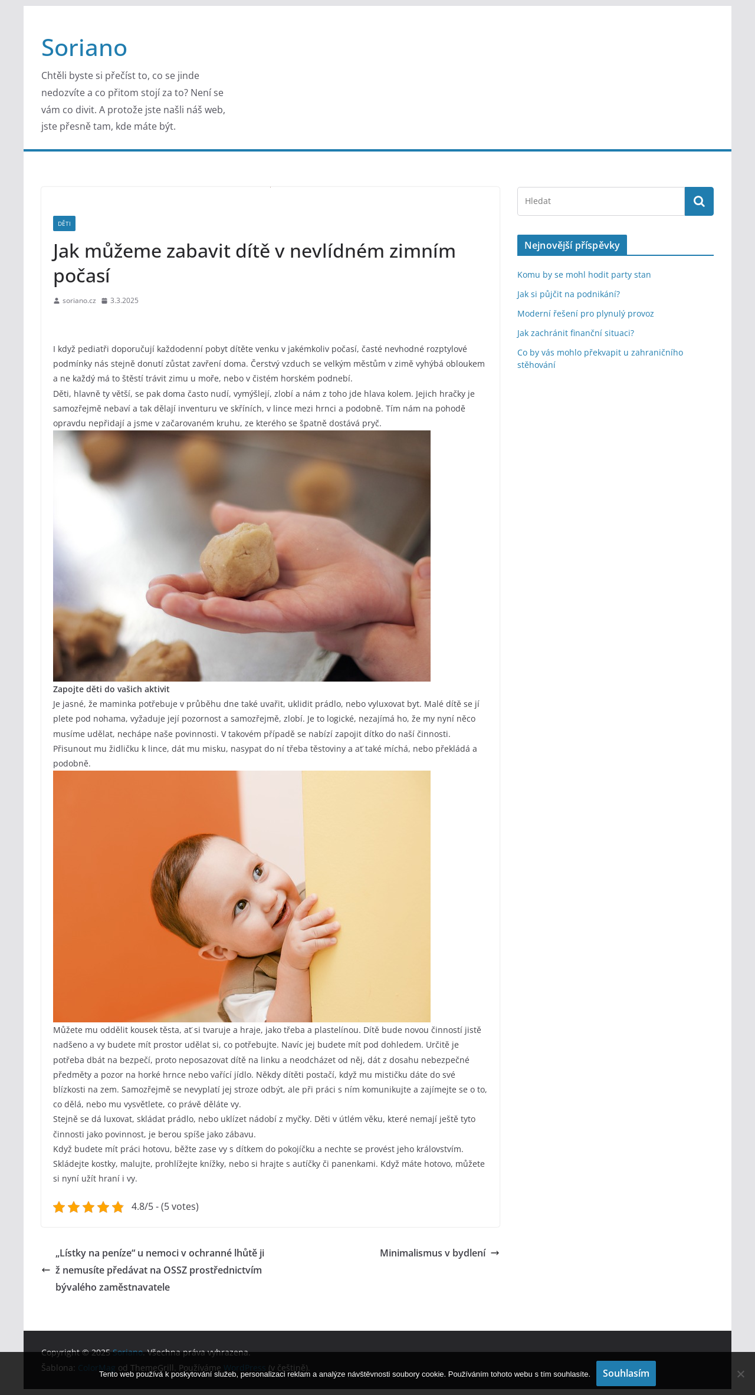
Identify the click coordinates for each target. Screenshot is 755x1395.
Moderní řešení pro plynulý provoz (585, 313)
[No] (740, 1374)
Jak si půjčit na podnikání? (568, 294)
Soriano (84, 47)
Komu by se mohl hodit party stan (584, 274)
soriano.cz (79, 300)
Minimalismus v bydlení (440, 1252)
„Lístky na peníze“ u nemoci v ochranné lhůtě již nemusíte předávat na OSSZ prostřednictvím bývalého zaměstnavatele (152, 1270)
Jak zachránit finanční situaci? (575, 332)
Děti (64, 223)
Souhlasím (626, 1373)
